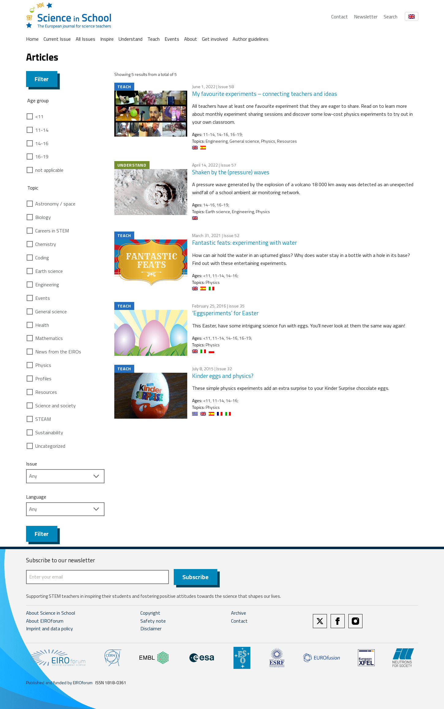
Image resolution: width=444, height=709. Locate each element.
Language (36, 496)
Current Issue (57, 39)
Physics (43, 365)
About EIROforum (44, 620)
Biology (43, 217)
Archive (238, 613)
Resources (46, 392)
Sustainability (49, 432)
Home (32, 39)
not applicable (49, 170)
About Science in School (50, 613)
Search (390, 16)
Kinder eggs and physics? (222, 375)
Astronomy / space (55, 203)
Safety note (153, 620)
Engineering (47, 284)
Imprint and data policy (49, 628)
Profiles (43, 378)
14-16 (41, 143)
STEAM (43, 419)
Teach (153, 39)
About (190, 39)
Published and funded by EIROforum (59, 682)
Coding (42, 257)
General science (51, 311)
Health (42, 325)
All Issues (85, 39)
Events (172, 39)
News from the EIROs (58, 351)
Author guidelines (250, 39)
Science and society (55, 405)
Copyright (150, 613)
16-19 (41, 156)
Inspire (107, 39)
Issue (31, 463)
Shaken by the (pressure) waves (230, 172)
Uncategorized (50, 446)
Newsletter (366, 16)
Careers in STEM (52, 230)
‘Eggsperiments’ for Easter (225, 312)
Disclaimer (150, 628)
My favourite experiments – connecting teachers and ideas (264, 93)
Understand (130, 39)
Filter (42, 79)
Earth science (49, 271)
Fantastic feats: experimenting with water (244, 242)
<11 (39, 116)
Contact (339, 16)
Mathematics (49, 338)
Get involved (215, 39)
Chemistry (45, 244)
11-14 (41, 130)
